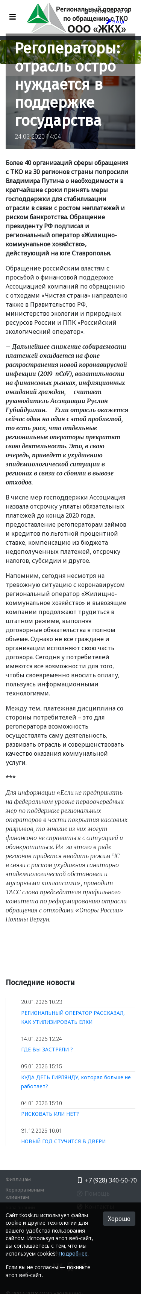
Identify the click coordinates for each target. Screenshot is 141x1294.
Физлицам (18, 1179)
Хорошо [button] (119, 1219)
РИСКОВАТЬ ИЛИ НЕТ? (50, 1113)
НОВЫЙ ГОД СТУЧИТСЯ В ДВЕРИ (63, 1141)
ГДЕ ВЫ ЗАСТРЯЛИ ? (47, 1049)
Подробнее (73, 1253)
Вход (115, 21)
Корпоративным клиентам (25, 1193)
